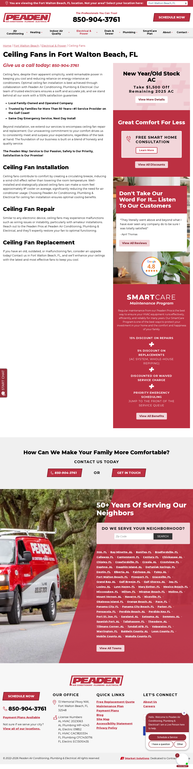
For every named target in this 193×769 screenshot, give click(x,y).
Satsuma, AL (128, 621)
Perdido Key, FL (139, 616)
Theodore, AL (133, 626)
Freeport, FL (142, 577)
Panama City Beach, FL (113, 611)
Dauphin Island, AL (131, 567)
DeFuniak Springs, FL (165, 567)
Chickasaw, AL (177, 557)
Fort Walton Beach (26, 45)
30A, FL (102, 552)
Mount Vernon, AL (159, 596)
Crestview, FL (174, 562)
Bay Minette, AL (122, 552)
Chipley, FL (104, 562)
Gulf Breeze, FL (131, 581)
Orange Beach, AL (109, 606)
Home (7, 45)
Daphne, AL (105, 567)
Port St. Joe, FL (165, 616)
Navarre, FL (104, 601)
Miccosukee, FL (137, 591)
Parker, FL (141, 611)
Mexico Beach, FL (109, 591)
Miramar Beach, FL (110, 596)
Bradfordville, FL (170, 552)
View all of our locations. (21, 733)
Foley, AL (164, 572)
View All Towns (110, 653)
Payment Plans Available (21, 722)
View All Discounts (151, 164)
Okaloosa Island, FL (153, 601)
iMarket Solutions (137, 763)
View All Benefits (151, 416)
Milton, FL (160, 591)
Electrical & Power (53, 45)
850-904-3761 (96, 19)
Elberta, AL (123, 572)
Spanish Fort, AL (175, 621)
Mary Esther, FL (152, 586)
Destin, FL (104, 572)
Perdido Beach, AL (110, 616)
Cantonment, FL (131, 557)
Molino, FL (135, 596)
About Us (150, 706)
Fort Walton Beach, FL (113, 577)
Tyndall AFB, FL (107, 631)
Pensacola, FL (163, 611)
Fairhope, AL (144, 572)
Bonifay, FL (146, 552)
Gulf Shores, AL (158, 581)
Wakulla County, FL (110, 641)
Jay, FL (178, 581)
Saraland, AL (105, 621)
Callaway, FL (105, 557)
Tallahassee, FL (108, 626)
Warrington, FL (158, 631)
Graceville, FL (165, 577)
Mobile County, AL (170, 636)
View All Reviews (134, 243)
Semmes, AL (150, 621)
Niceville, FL (126, 601)
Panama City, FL (155, 606)
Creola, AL (153, 562)
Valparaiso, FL (133, 631)
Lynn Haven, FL (126, 586)
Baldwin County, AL (111, 636)
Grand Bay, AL (106, 581)
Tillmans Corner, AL (162, 626)
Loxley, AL (104, 586)
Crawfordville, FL (129, 562)
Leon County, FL (141, 636)
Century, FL (154, 557)
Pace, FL (133, 606)
